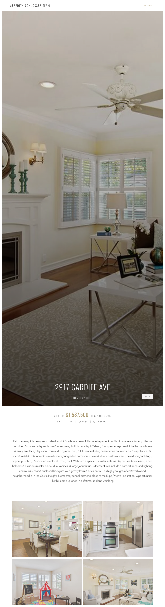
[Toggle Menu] (148, 5)
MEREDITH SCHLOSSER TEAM (30, 5)
